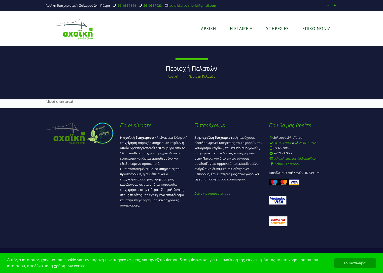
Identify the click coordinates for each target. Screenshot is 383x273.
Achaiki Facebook (285, 164)
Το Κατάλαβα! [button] (355, 263)
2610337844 (126, 5)
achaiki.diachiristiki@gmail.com (192, 5)
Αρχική (173, 76)
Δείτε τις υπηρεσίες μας (212, 193)
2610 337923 (308, 142)
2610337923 (152, 5)
